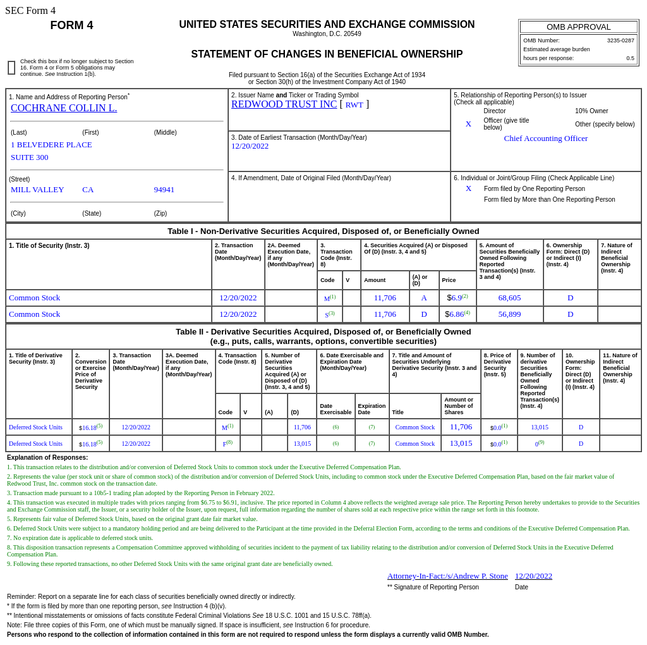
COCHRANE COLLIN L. (64, 107)
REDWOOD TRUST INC (284, 104)
